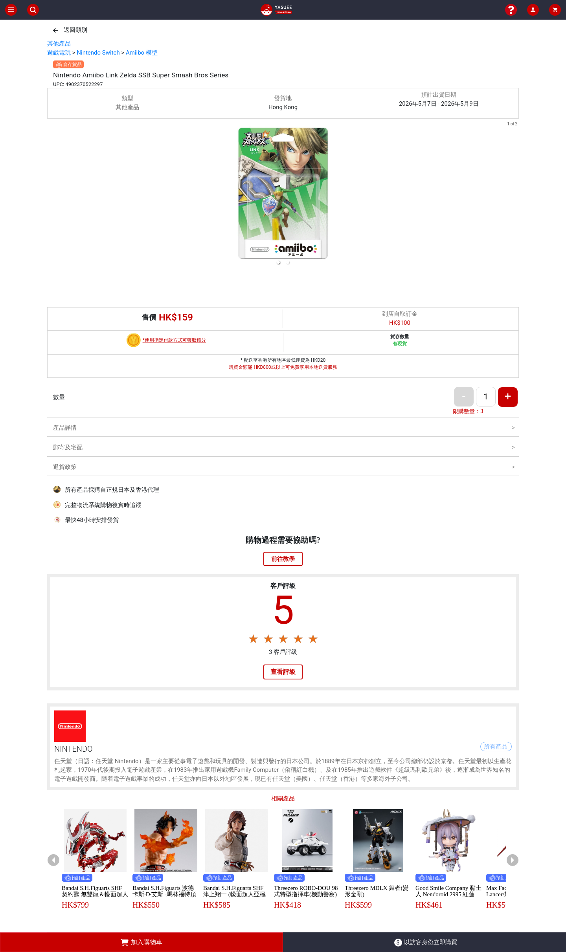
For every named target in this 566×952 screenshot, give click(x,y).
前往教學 (283, 559)
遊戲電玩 (59, 52)
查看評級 (283, 671)
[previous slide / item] (52, 195)
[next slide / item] (513, 195)
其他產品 (59, 43)
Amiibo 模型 (142, 52)
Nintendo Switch (98, 52)
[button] (278, 262)
